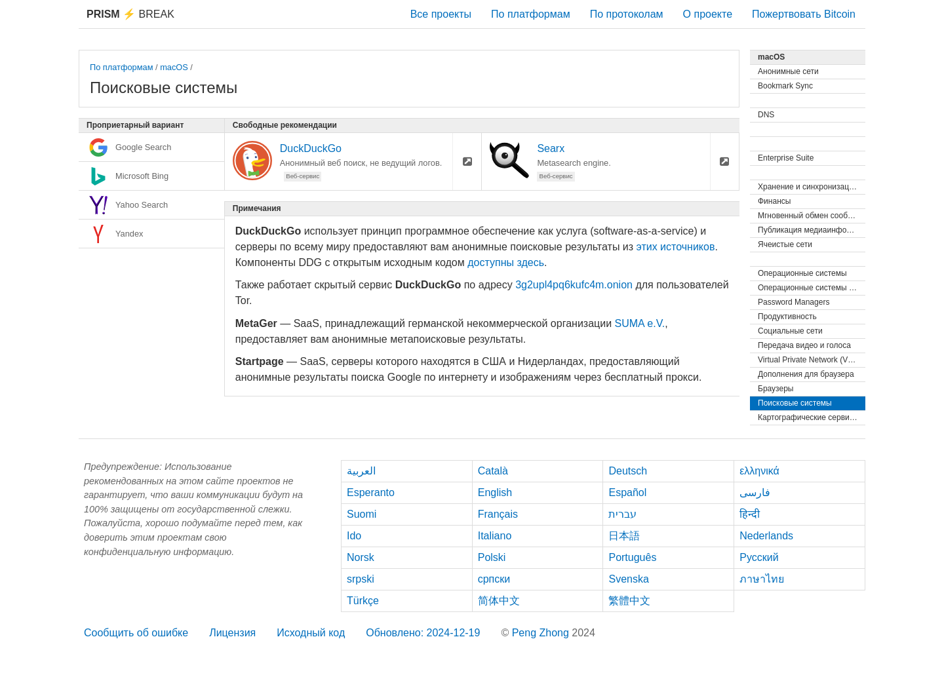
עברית (622, 514)
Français (498, 514)
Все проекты (440, 14)
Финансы (774, 201)
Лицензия (232, 632)
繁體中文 (629, 600)
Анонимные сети (788, 71)
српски (494, 579)
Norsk (360, 557)
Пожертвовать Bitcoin (804, 14)
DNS (766, 114)
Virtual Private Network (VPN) (809, 359)
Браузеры (775, 388)
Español (627, 492)
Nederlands (766, 535)
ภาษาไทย (761, 579)
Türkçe (363, 600)
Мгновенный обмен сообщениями (811, 215)
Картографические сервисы (808, 417)
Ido (354, 535)
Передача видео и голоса (804, 345)
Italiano (495, 535)
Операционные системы (802, 273)
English (495, 492)
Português (632, 557)
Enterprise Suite (786, 158)
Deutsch (627, 470)
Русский (758, 557)
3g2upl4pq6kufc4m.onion (574, 284)
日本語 (624, 535)
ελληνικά (759, 470)
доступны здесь (505, 262)
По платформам (530, 14)
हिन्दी (749, 514)
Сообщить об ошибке (136, 632)
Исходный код (311, 632)
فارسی (754, 492)
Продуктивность (787, 316)
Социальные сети (790, 331)
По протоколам (626, 14)
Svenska (628, 579)
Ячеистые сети (785, 244)
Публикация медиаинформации (811, 230)
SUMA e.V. (640, 323)
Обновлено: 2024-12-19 (423, 632)
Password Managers (793, 302)
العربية (361, 470)
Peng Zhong (542, 632)
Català (493, 470)
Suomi (361, 514)
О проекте (707, 14)
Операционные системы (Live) (811, 287)
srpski (360, 579)
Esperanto (371, 492)
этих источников (676, 246)
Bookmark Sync (785, 85)
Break (130, 14)
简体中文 (499, 600)
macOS (174, 67)
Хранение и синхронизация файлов (811, 186)
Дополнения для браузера (806, 374)
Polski (492, 557)
